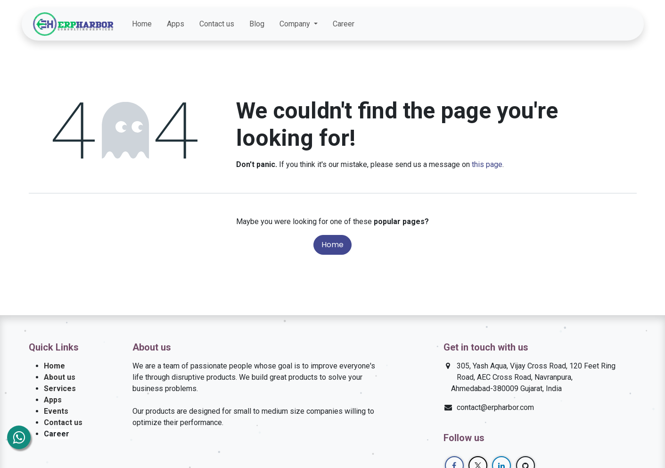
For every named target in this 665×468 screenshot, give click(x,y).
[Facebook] (574, 24)
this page (487, 164)
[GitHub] (624, 24)
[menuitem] (141, 24)
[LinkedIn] (608, 24)
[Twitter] (591, 24)
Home (332, 244)
